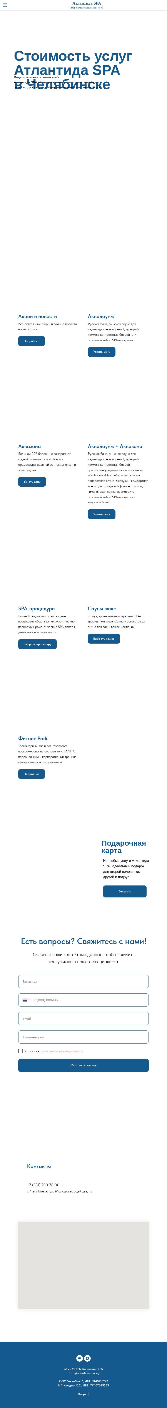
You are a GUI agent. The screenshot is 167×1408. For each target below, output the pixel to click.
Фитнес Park (32, 738)
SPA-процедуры (36, 608)
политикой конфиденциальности (62, 1051)
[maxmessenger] (87, 1358)
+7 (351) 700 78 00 (43, 1185)
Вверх (83, 1394)
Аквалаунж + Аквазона (115, 446)
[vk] (79, 1358)
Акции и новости (37, 316)
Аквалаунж (101, 316)
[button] (125, 891)
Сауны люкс (102, 608)
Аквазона (29, 446)
